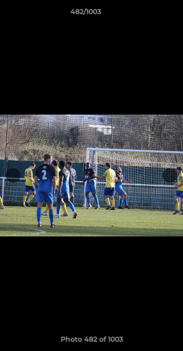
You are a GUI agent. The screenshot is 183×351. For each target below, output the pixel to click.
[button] (148, 14)
